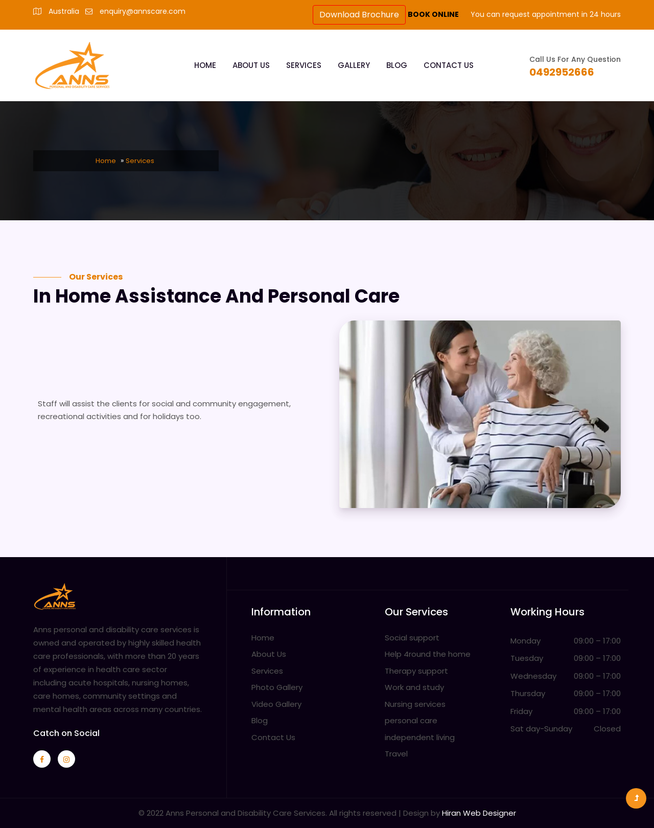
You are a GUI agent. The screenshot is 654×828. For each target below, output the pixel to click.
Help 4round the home (428, 654)
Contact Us (449, 65)
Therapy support (416, 670)
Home (205, 65)
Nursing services (415, 704)
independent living (420, 737)
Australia (64, 11)
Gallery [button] (354, 65)
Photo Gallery (276, 687)
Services (303, 65)
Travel (396, 753)
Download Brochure (359, 14)
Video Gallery (276, 704)
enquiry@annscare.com (142, 11)
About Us (251, 65)
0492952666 (561, 72)
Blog (396, 65)
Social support (412, 637)
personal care (411, 720)
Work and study (414, 687)
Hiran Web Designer (479, 813)
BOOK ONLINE (434, 14)
